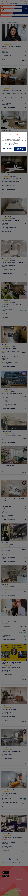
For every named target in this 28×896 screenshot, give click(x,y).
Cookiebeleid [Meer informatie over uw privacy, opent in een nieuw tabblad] (12, 144)
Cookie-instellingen (7, 148)
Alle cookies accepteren (20, 149)
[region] (14, 142)
